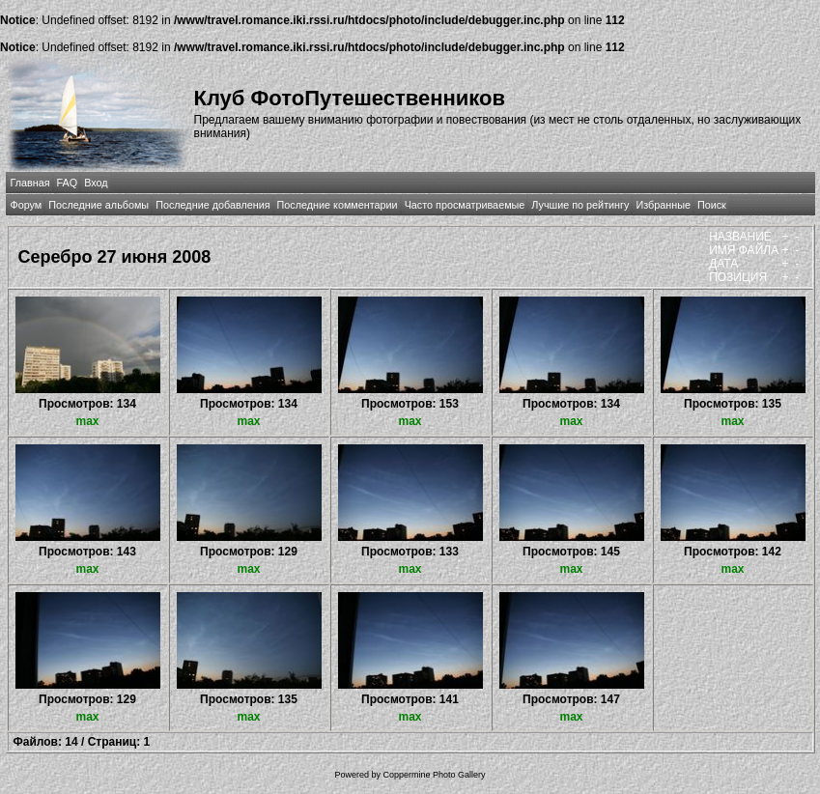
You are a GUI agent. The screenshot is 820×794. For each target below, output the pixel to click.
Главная (30, 182)
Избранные (663, 205)
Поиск (711, 205)
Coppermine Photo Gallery (433, 775)
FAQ (67, 182)
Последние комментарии (337, 205)
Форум (26, 205)
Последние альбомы (98, 205)
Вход (95, 182)
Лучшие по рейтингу (580, 205)
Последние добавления (212, 205)
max (87, 421)
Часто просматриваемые (465, 205)
